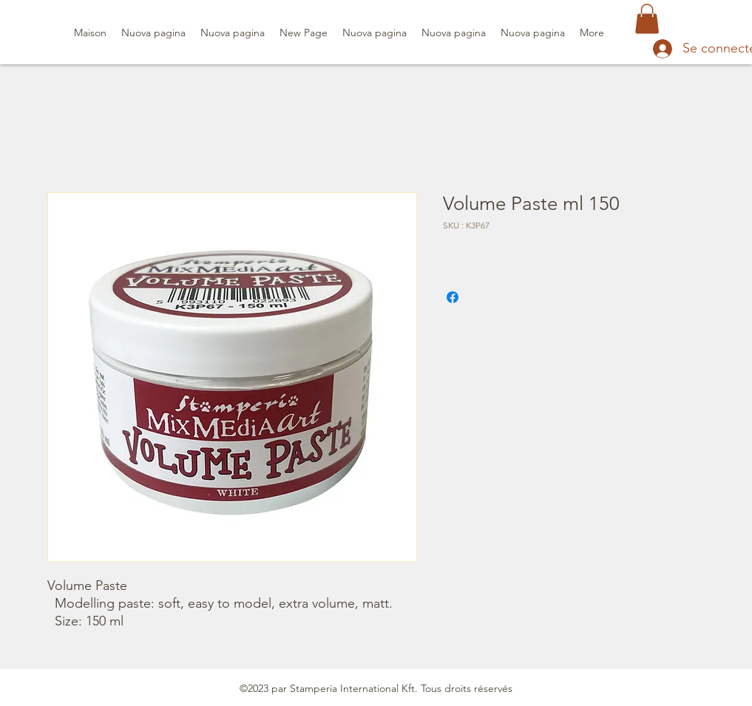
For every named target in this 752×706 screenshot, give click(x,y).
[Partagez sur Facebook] (452, 297)
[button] (647, 19)
